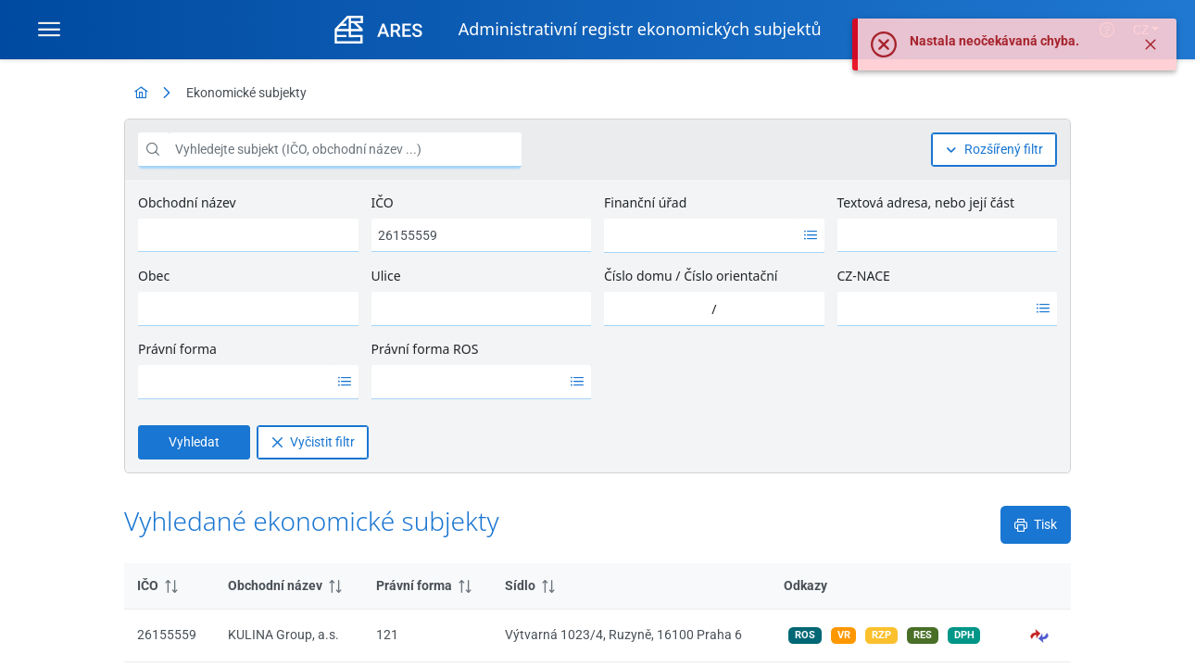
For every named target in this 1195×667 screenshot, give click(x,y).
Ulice (386, 275)
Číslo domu (638, 275)
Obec (154, 275)
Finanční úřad (645, 202)
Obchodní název (187, 202)
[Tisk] (1035, 525)
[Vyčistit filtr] (313, 442)
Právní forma (177, 349)
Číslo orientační (730, 275)
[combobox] (700, 235)
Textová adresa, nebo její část (925, 202)
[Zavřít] (1151, 48)
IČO (382, 202)
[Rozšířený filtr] (994, 149)
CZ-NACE (863, 275)
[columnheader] (169, 586)
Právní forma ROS (425, 349)
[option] (700, 235)
